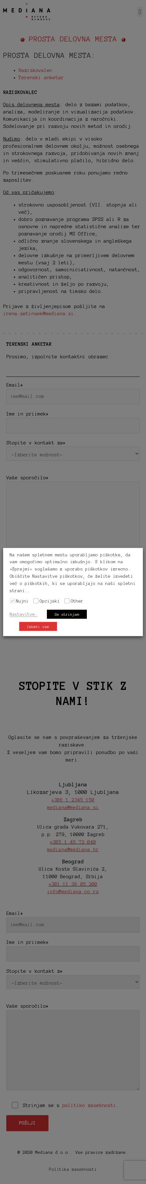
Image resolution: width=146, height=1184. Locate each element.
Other (77, 601)
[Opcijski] (35, 600)
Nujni (22, 601)
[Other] (67, 600)
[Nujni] (12, 600)
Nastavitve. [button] (23, 614)
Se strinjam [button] (67, 614)
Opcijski (50, 601)
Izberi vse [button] (38, 627)
